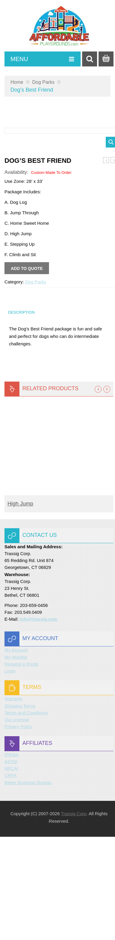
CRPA (10, 878)
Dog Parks (43, 82)
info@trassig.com (38, 722)
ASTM (10, 864)
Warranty (13, 801)
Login (10, 774)
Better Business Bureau (28, 885)
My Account (16, 753)
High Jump (20, 607)
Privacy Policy (18, 829)
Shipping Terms (19, 809)
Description (21, 415)
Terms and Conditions (26, 815)
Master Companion (106, 263)
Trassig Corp (73, 916)
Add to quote (27, 371)
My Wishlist (15, 760)
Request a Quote (21, 767)
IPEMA (11, 857)
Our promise (16, 822)
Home (16, 82)
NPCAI (11, 871)
